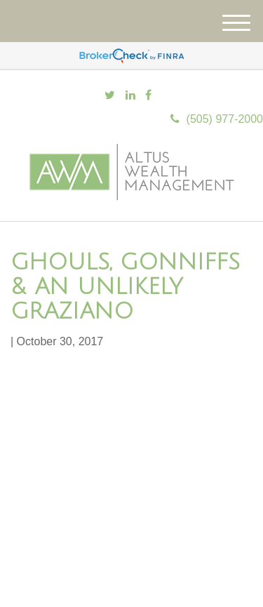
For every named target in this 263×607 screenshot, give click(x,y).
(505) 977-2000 (216, 119)
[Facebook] (148, 96)
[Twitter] (109, 96)
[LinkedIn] (130, 96)
